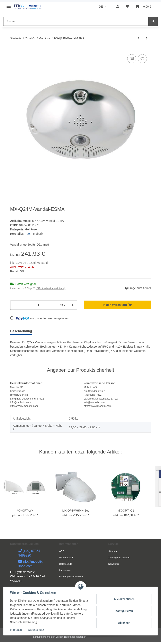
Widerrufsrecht (66, 557)
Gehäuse (31, 229)
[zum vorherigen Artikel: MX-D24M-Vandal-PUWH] (138, 38)
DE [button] (101, 6)
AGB (61, 551)
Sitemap (112, 551)
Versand (42, 262)
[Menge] (38, 305)
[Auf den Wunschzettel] (142, 58)
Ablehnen (124, 622)
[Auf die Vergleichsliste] (131, 58)
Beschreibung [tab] (21, 331)
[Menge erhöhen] (72, 305)
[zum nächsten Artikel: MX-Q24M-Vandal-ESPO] (147, 38)
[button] (117, 6)
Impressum (65, 570)
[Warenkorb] (143, 6)
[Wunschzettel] (127, 6)
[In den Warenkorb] (117, 305)
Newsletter (113, 564)
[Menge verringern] (14, 305)
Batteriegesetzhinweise (71, 576)
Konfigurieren (124, 611)
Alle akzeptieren (124, 599)
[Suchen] (76, 21)
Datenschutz (65, 564)
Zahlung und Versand (119, 557)
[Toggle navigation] (9, 4)
